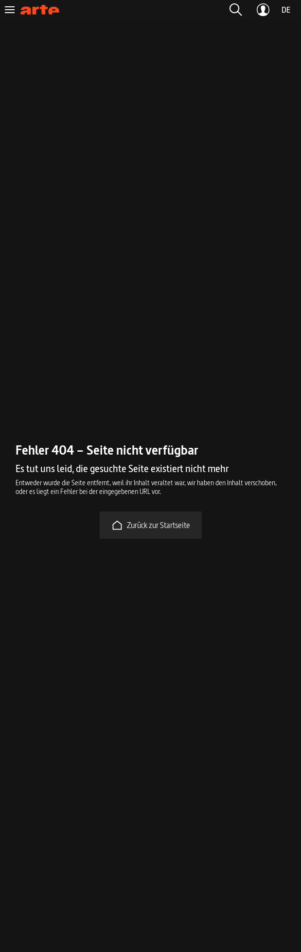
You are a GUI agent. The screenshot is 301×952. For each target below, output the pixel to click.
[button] (235, 10)
